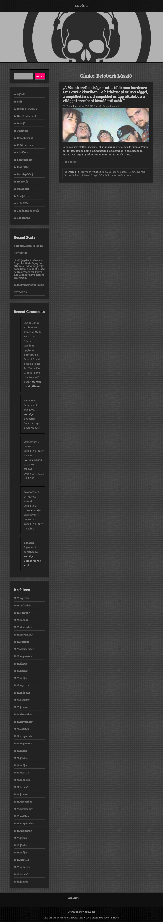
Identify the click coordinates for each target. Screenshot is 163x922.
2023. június (20, 845)
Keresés (40, 76)
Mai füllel (23, 167)
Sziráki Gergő (89, 175)
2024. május (20, 765)
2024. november (23, 721)
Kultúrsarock (25, 145)
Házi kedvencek (26, 116)
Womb (103, 175)
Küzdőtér (22, 152)
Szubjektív (23, 196)
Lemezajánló (24, 159)
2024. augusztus (23, 743)
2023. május (20, 852)
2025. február (22, 700)
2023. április (21, 859)
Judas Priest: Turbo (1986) (29, 284)
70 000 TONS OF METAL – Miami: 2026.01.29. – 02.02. (31, 501)
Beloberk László (118, 171)
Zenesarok (23, 217)
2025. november (23, 634)
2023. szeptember (24, 823)
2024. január (21, 794)
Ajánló (21, 94)
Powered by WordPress (81, 911)
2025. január (21, 707)
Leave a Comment (119, 175)
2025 (104, 171)
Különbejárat (25, 138)
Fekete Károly (137, 171)
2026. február (22, 612)
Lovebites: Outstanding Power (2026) (32, 423)
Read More (70, 161)
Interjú (84, 171)
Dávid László (110, 106)
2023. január (21, 881)
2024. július (20, 750)
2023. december (23, 801)
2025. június (20, 670)
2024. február (22, 787)
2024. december (23, 714)
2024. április (21, 772)
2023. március (22, 867)
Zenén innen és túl (28, 210)
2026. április (21, 598)
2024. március (22, 780)
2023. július (20, 838)
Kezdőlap (81, 5)
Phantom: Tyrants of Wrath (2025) (31, 547)
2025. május (20, 678)
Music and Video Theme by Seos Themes (95, 917)
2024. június (20, 758)
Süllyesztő (23, 188)
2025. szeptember (24, 649)
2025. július (20, 663)
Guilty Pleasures (27, 109)
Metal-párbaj (25, 174)
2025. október (21, 641)
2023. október (21, 816)
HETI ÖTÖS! (20, 253)
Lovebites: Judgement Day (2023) (30, 405)
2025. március (22, 692)
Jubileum (22, 130)
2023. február (22, 874)
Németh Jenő (72, 175)
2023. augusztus (23, 830)
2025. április (21, 685)
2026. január (21, 620)
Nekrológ (22, 181)
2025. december (23, 627)
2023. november (23, 809)
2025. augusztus (23, 656)
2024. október (21, 729)
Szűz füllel (23, 203)
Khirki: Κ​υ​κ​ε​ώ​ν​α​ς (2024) (28, 245)
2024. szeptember (24, 736)
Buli (19, 101)
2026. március (22, 605)
